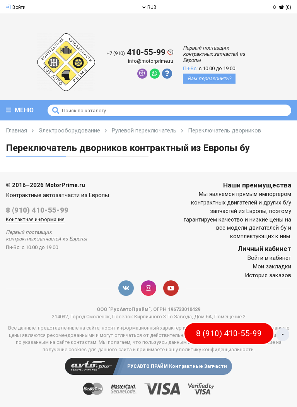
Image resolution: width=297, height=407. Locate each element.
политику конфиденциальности (216, 349)
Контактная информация (35, 219)
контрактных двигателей (224, 202)
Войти (16, 7)
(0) (282, 7)
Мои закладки (272, 266)
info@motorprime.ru (150, 61)
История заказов (268, 275)
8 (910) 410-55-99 (37, 210)
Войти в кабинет (269, 257)
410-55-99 (140, 52)
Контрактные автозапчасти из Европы (57, 195)
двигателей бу (268, 227)
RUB (149, 7)
